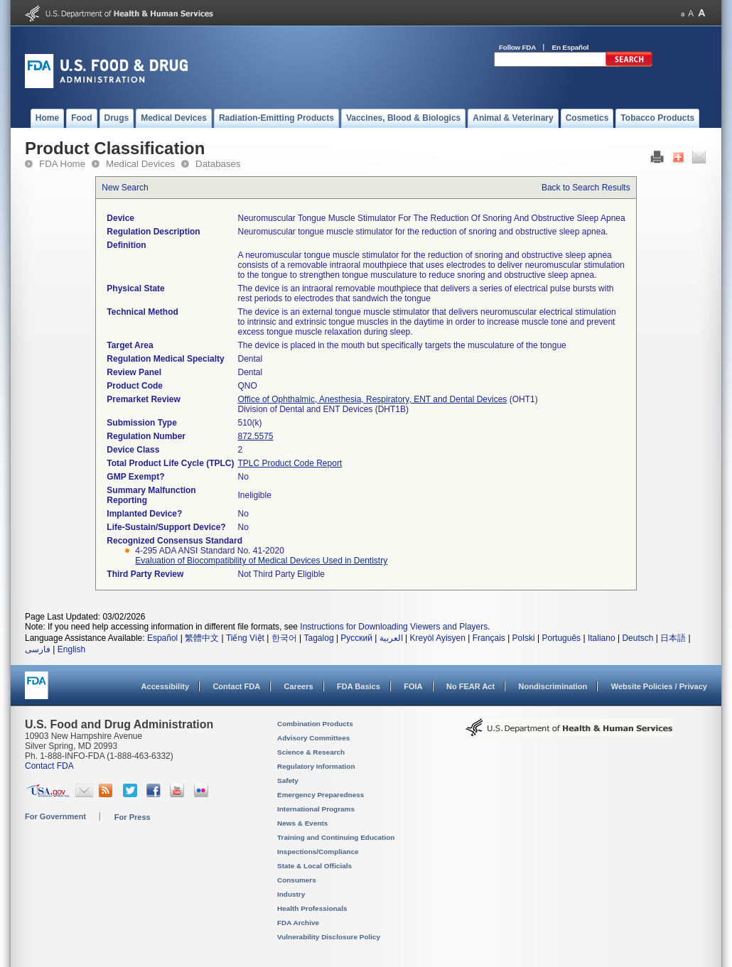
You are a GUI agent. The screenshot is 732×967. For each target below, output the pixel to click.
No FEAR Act (470, 686)
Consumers (296, 880)
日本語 (673, 638)
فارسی (37, 649)
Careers (298, 686)
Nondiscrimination (553, 686)
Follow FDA (517, 47)
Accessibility (165, 686)
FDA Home (62, 163)
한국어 (284, 638)
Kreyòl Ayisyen (437, 638)
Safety (287, 780)
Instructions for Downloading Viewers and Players (394, 627)
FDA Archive (298, 923)
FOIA (413, 686)
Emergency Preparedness (320, 795)
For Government (55, 816)
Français (489, 638)
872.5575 (255, 436)
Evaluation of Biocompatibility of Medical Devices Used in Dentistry (261, 561)
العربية (391, 638)
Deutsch (637, 638)
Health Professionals (312, 908)
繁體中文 (202, 638)
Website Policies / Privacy (659, 686)
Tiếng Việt (245, 638)
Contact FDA (236, 686)
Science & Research (311, 752)
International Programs (316, 809)
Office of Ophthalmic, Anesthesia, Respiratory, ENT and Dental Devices (372, 399)
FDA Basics (358, 686)
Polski (523, 638)
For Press (132, 817)
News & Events (302, 823)
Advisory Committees (313, 738)
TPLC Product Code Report (289, 463)
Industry (291, 894)
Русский (356, 638)
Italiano (601, 638)
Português (561, 638)
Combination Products (315, 724)
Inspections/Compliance (318, 851)
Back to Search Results (586, 188)
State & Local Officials (314, 866)
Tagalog (319, 638)
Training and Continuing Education (335, 837)
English (71, 649)
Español (162, 638)
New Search (125, 188)
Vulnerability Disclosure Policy (328, 937)
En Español (570, 47)
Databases (218, 163)
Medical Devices (140, 163)
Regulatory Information (316, 766)
